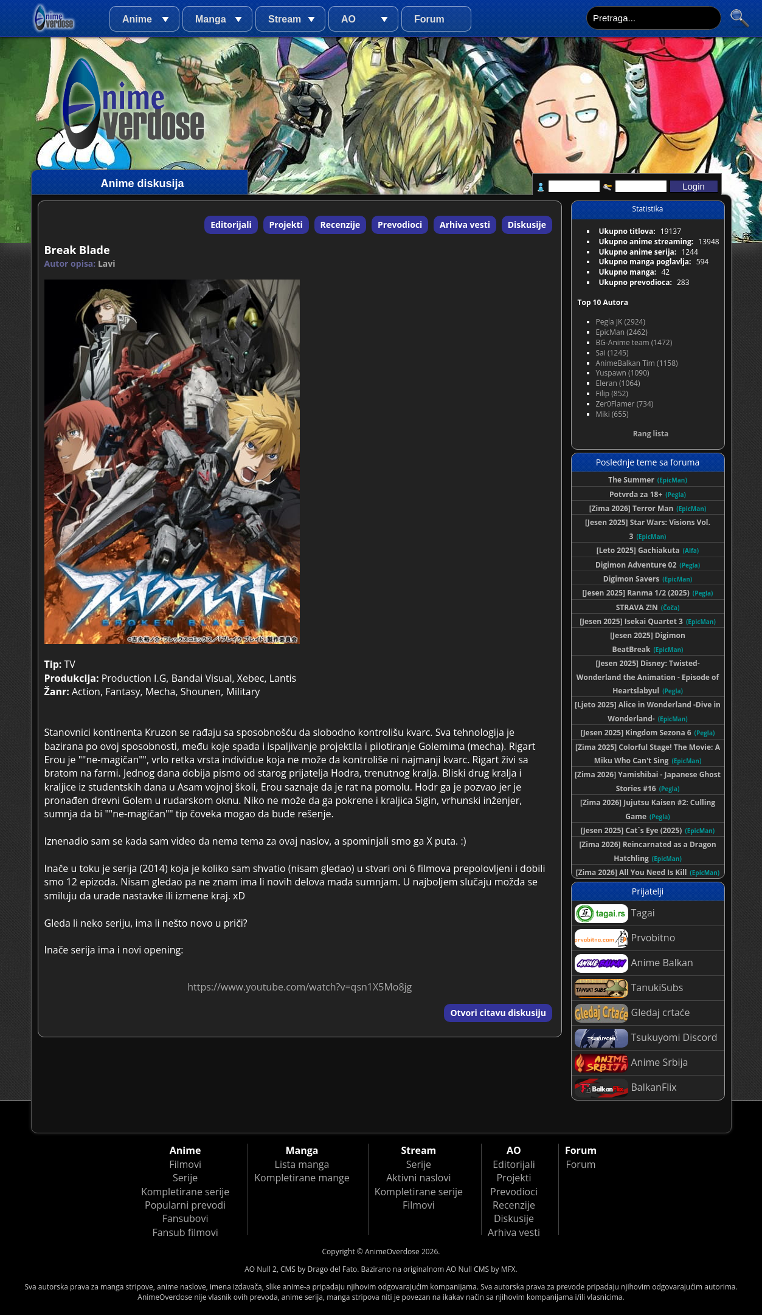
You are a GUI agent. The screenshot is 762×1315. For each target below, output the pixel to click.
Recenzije (340, 224)
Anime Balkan (634, 963)
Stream (284, 19)
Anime (137, 19)
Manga (210, 19)
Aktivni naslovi (418, 1177)
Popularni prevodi (185, 1205)
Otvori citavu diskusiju (498, 1012)
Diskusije (527, 224)
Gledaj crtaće (632, 1013)
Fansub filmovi (185, 1232)
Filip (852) (612, 393)
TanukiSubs (629, 988)
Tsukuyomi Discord (646, 1038)
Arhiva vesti (465, 224)
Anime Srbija (631, 1063)
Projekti (286, 224)
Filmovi (185, 1164)
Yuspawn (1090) (622, 373)
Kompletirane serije (185, 1191)
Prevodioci (400, 224)
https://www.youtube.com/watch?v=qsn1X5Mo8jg (299, 987)
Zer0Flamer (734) (625, 404)
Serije (185, 1177)
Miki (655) (612, 414)
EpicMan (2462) (622, 332)
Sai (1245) (612, 353)
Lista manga (302, 1164)
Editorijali (231, 224)
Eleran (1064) (618, 383)
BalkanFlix (626, 1088)
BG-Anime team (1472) (634, 342)
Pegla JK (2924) (621, 322)
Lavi (107, 263)
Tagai (615, 913)
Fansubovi (185, 1218)
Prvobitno (625, 938)
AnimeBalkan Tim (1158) (637, 363)
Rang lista (651, 433)
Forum (429, 19)
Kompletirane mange (301, 1177)
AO (348, 19)
